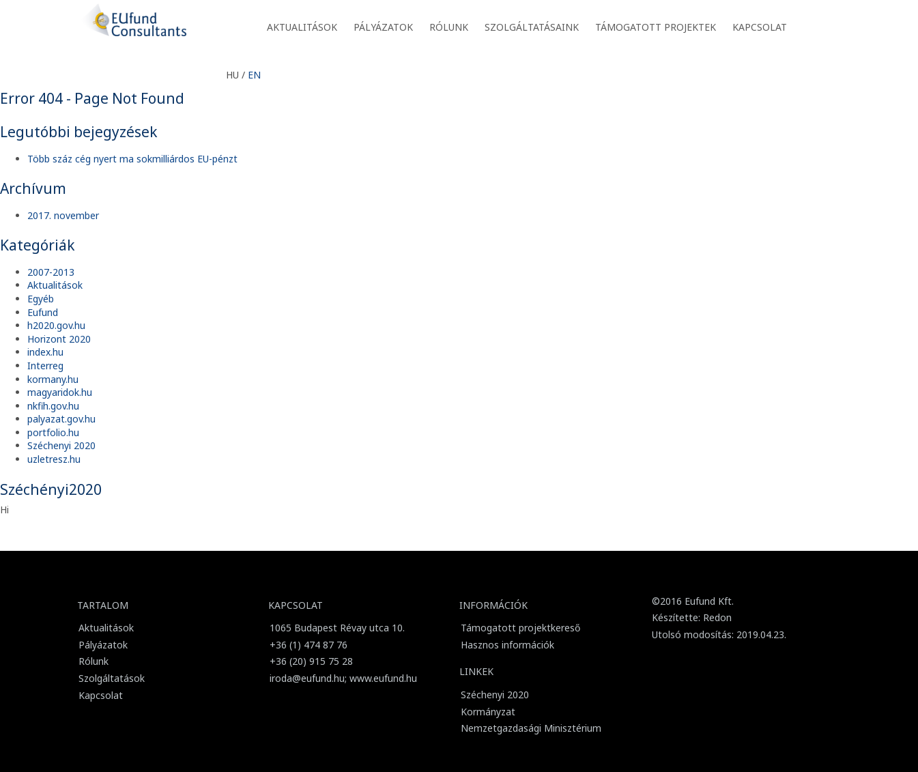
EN (254, 74)
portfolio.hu (53, 432)
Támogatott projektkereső (520, 627)
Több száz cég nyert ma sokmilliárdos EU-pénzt (132, 158)
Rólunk (448, 26)
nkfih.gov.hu (53, 405)
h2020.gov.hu (56, 325)
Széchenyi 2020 (61, 445)
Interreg (45, 365)
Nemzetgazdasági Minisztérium (531, 727)
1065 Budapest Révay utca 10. (337, 627)
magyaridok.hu (59, 392)
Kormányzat (488, 711)
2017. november (63, 215)
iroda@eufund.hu (307, 678)
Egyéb (40, 298)
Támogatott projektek (655, 26)
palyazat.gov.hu (61, 418)
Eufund (42, 312)
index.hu (45, 351)
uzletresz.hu (54, 459)
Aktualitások (302, 26)
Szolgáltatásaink (532, 26)
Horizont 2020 (59, 338)
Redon (717, 617)
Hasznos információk (507, 644)
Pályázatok (383, 26)
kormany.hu (52, 379)
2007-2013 (50, 272)
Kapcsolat (759, 26)
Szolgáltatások (111, 678)
